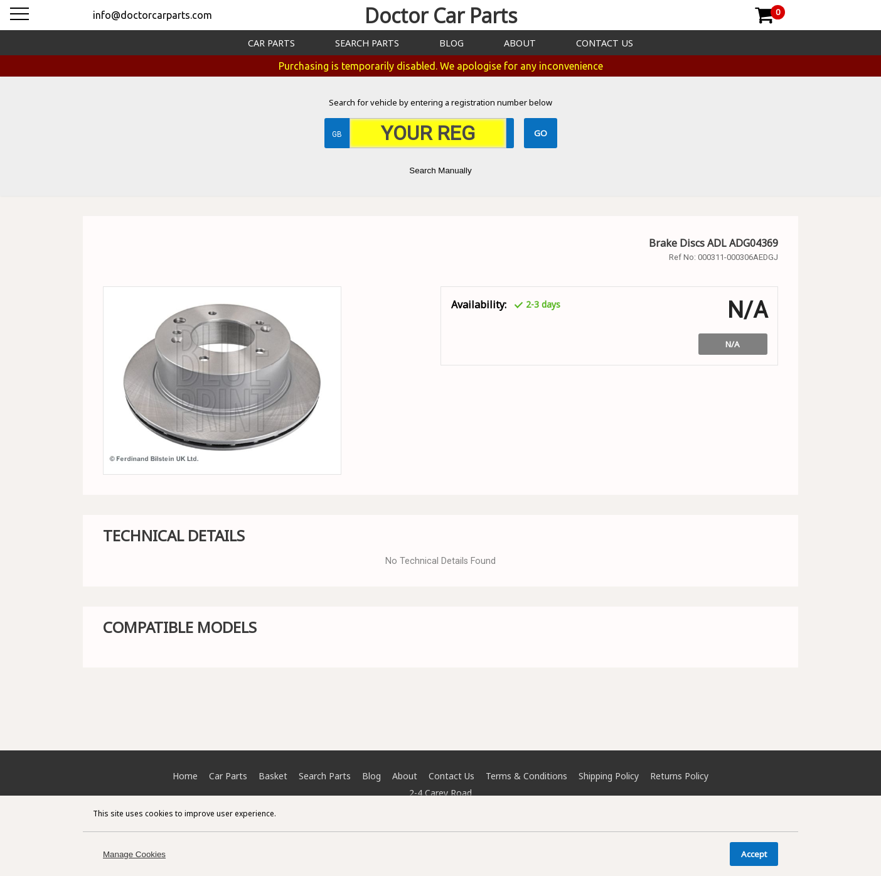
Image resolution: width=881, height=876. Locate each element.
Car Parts (271, 43)
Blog (451, 43)
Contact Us (604, 43)
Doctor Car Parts (441, 15)
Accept (754, 854)
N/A (732, 344)
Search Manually (440, 170)
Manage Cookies (134, 854)
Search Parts (367, 43)
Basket (273, 776)
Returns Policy (679, 776)
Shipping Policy (609, 776)
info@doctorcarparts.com (152, 15)
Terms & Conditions (526, 776)
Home (185, 776)
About (520, 43)
